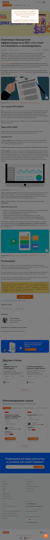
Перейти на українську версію (25, 20)
